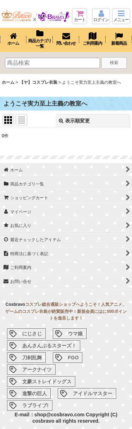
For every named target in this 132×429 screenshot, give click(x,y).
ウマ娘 (75, 333)
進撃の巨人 (34, 393)
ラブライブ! (35, 405)
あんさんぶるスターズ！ (49, 345)
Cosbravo (15, 304)
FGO (73, 357)
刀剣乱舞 (32, 357)
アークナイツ (37, 369)
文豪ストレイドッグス (46, 381)
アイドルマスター (92, 393)
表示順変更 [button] (74, 121)
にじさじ (32, 333)
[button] (121, 16)
